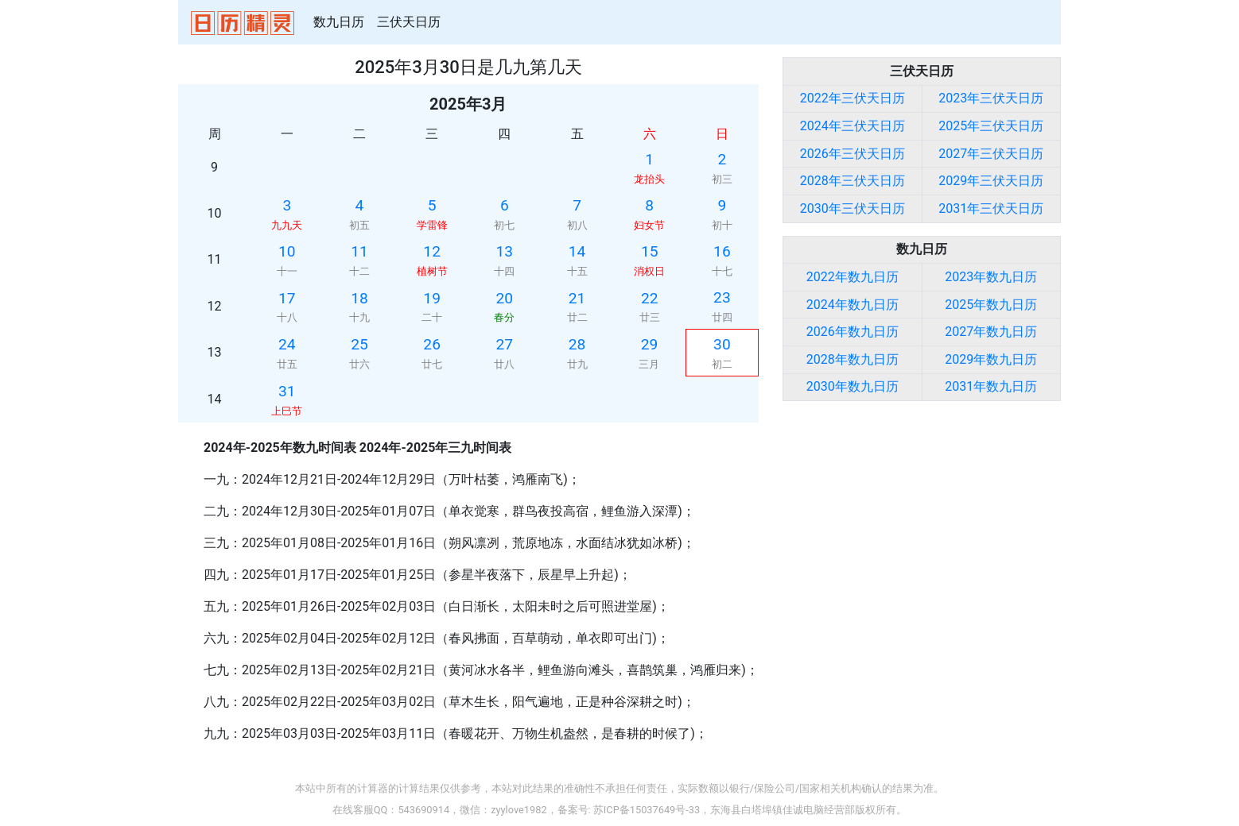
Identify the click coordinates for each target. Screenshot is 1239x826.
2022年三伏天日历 (852, 98)
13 (505, 251)
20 (505, 298)
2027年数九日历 (991, 331)
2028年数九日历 (852, 359)
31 (287, 391)
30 (722, 344)
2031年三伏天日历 (990, 208)
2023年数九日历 (991, 276)
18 (359, 298)
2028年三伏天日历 (852, 180)
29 (649, 344)
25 (359, 344)
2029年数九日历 (991, 359)
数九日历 (338, 21)
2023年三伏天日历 (990, 98)
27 (505, 344)
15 (649, 251)
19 (432, 298)
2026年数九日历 (852, 331)
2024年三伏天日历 (852, 125)
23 (722, 297)
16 (722, 251)
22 (649, 298)
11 (359, 251)
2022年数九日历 (852, 276)
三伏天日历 (409, 21)
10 (287, 251)
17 (287, 298)
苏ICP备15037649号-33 (646, 810)
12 (432, 251)
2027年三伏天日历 (990, 153)
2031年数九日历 (991, 386)
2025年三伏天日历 (990, 125)
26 (432, 344)
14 (577, 251)
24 (287, 344)
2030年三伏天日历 (852, 208)
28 (577, 344)
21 (577, 298)
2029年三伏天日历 (990, 180)
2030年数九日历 (852, 386)
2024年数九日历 (852, 304)
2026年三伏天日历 (852, 153)
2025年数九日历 (991, 304)
